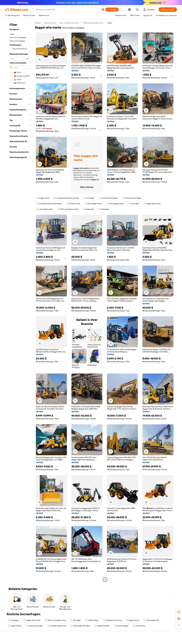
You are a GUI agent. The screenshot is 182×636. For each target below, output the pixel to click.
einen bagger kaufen (115, 204)
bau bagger (133, 204)
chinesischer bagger (34, 626)
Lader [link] (109, 23)
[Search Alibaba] (67, 9)
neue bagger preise (45, 209)
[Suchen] (112, 10)
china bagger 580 (151, 620)
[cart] (138, 10)
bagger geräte (132, 620)
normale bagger (121, 626)
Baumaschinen (50, 23)
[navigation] (19, 301)
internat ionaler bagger (131, 198)
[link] (178, 612)
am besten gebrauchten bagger (49, 204)
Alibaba (38, 23)
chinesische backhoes (112, 620)
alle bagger (104, 209)
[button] (102, 9)
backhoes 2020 (73, 204)
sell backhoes (139, 626)
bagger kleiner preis (152, 204)
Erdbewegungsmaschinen (93, 23)
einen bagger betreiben (80, 626)
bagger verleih (43, 198)
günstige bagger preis (57, 626)
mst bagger (89, 198)
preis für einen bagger (108, 198)
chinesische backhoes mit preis (66, 198)
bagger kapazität (102, 626)
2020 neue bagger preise (68, 209)
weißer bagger (92, 620)
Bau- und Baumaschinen (69, 23)
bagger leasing (14, 626)
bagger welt (88, 209)
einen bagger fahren (93, 204)
